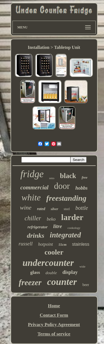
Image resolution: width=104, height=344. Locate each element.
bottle (81, 208)
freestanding (66, 198)
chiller (32, 218)
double (51, 273)
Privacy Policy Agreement (54, 324)
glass (35, 272)
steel (67, 209)
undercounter (48, 263)
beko (51, 219)
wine (26, 207)
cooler (54, 252)
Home (54, 305)
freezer (30, 282)
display (70, 272)
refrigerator (37, 227)
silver (54, 209)
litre (57, 226)
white (30, 197)
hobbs (81, 188)
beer (85, 285)
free (84, 177)
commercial (34, 187)
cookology (73, 227)
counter (62, 282)
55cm (63, 244)
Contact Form (54, 315)
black (68, 175)
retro (51, 178)
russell (26, 244)
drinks (35, 235)
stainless (80, 244)
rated (41, 209)
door (62, 186)
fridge (32, 174)
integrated (65, 235)
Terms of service (53, 334)
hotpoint (45, 244)
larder (72, 217)
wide (82, 266)
